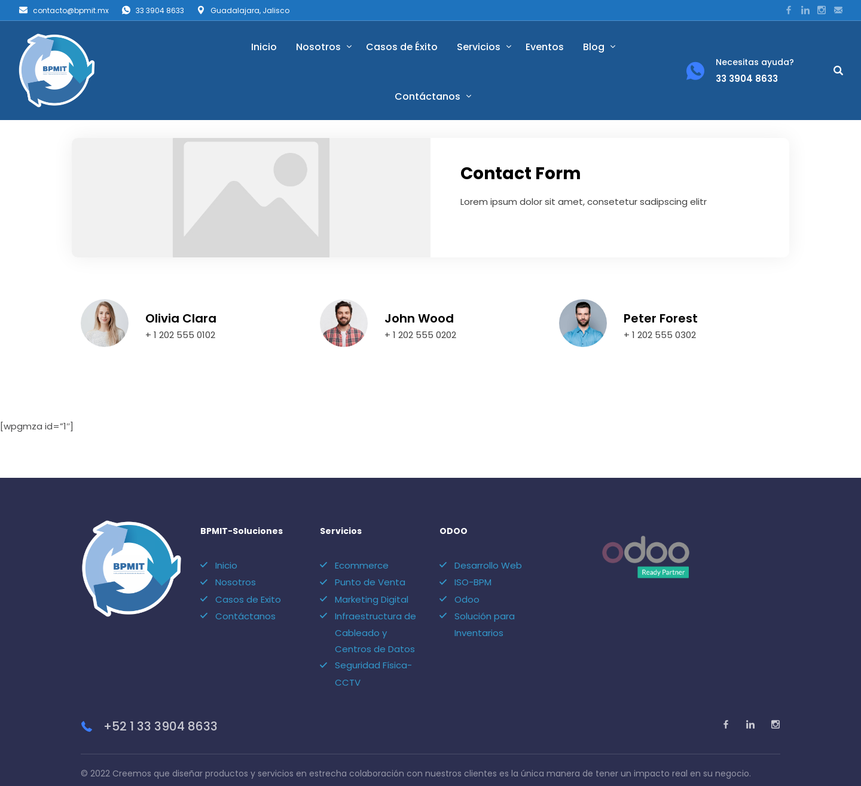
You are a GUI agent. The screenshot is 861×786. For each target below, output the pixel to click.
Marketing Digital (371, 582)
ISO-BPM (472, 564)
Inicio (264, 47)
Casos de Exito (248, 582)
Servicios (478, 47)
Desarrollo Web (488, 548)
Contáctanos (427, 96)
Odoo (467, 582)
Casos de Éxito (402, 47)
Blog (593, 47)
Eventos (545, 47)
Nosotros (318, 47)
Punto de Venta (370, 564)
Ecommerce (362, 548)
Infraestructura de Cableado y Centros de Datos (375, 615)
